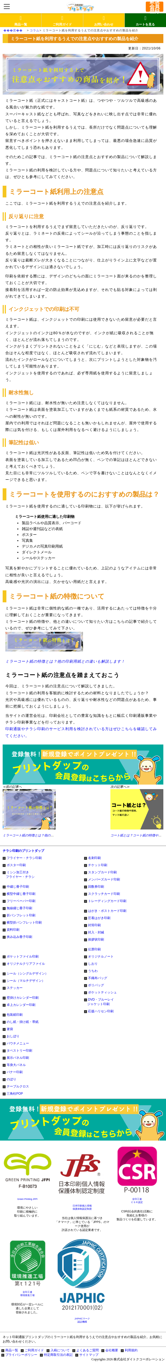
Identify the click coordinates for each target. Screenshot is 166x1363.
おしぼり (13, 1036)
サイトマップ (88, 1355)
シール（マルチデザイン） (26, 981)
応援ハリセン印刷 (101, 1011)
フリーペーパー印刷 (21, 901)
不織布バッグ (97, 978)
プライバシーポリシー (21, 1355)
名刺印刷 (94, 858)
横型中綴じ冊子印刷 (21, 894)
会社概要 (111, 1350)
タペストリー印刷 (19, 1050)
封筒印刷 (94, 925)
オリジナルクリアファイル (26, 964)
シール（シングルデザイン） (27, 973)
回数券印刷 (96, 886)
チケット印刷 (97, 865)
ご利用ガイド (34, 1350)
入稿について (60, 1350)
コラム (34, 30)
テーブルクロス (18, 1086)
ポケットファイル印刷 (23, 956)
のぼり (11, 1079)
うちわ (93, 971)
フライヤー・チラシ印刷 (24, 858)
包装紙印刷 (15, 1015)
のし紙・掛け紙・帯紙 (23, 1022)
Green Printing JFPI (27, 1199)
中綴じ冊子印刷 (18, 886)
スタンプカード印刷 (102, 872)
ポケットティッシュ (102, 992)
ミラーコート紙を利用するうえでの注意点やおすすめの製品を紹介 (90, 30)
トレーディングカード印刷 (107, 901)
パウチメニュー (18, 1043)
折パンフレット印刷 (21, 915)
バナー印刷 (15, 1072)
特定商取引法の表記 (58, 1355)
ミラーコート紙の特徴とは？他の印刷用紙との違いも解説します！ (65, 647)
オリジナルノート (101, 956)
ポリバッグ (96, 985)
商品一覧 (11, 1350)
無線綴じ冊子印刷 (19, 908)
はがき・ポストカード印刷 (107, 911)
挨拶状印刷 (96, 939)
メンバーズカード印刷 (104, 879)
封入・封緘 (96, 932)
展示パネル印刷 (18, 1058)
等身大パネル (16, 1065)
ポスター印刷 (16, 865)
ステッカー (15, 988)
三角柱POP (15, 1093)
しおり (93, 964)
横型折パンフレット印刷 (24, 922)
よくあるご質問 (87, 1350)
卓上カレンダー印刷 (21, 1005)
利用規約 (131, 1350)
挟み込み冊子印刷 (19, 937)
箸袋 (10, 1029)
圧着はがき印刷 (99, 918)
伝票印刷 (94, 949)
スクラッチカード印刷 (104, 894)
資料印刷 (13, 930)
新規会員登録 (155, 7)
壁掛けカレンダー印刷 (23, 998)
